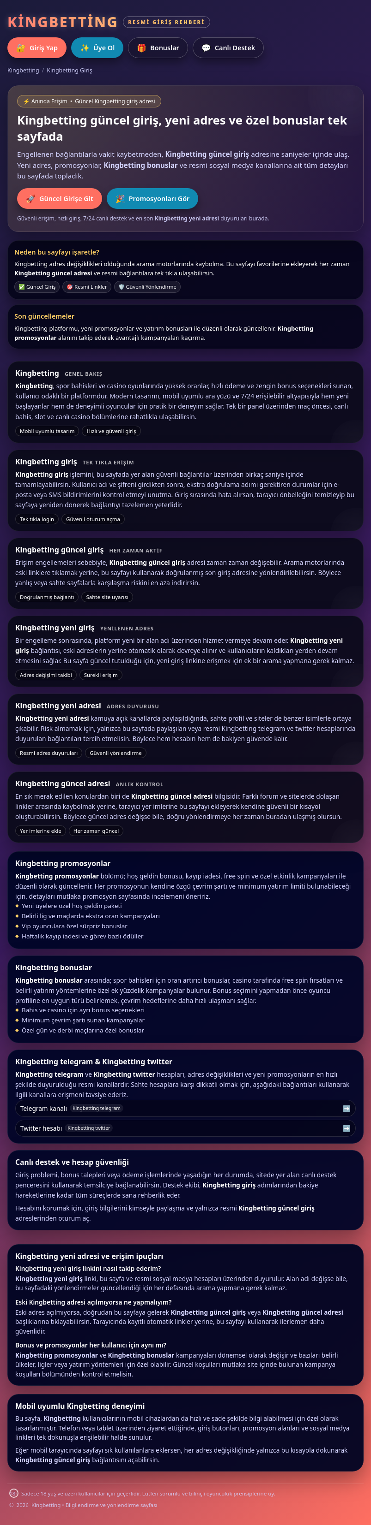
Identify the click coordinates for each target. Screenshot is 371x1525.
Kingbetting (23, 70)
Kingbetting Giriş (69, 70)
